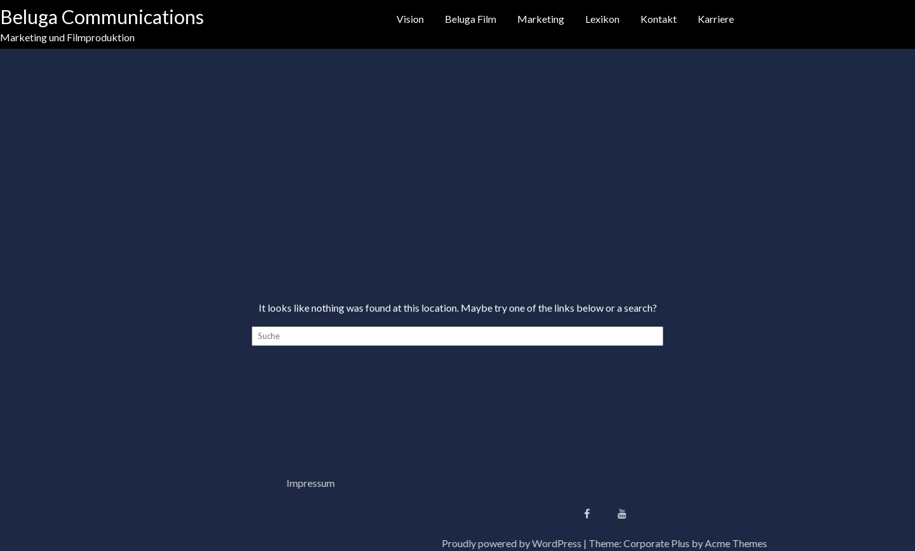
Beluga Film (470, 19)
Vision (410, 19)
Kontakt (658, 19)
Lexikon (602, 19)
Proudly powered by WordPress (680, 543)
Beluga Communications (102, 16)
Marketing (540, 19)
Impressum (142, 483)
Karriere (716, 19)
